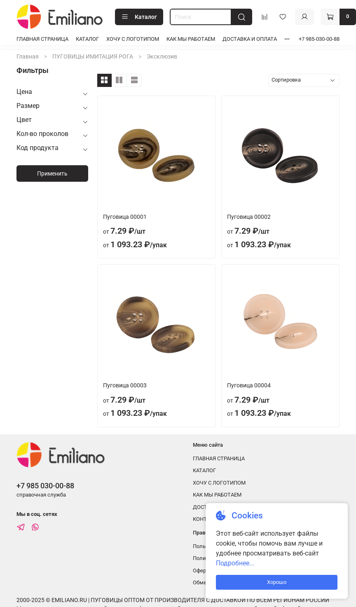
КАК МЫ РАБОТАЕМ (190, 39)
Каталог (139, 17)
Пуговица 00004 (249, 385)
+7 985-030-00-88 (319, 39)
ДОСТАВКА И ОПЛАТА (249, 39)
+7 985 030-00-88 (45, 485)
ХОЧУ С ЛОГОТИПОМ (132, 39)
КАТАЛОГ (87, 39)
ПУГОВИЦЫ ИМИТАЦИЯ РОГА (92, 56)
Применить (52, 173)
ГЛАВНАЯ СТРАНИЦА (42, 39)
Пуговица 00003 (125, 385)
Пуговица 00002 (249, 216)
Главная (27, 56)
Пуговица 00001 (125, 216)
